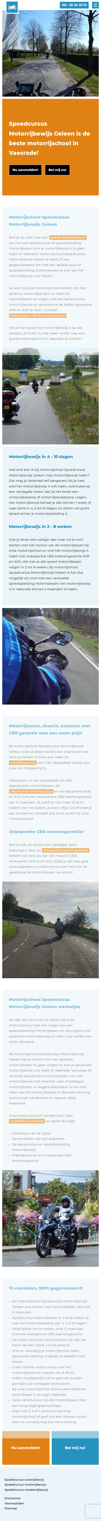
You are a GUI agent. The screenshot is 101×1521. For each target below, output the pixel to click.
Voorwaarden (14, 1503)
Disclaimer (12, 1498)
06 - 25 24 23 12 (74, 5)
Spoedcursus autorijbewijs (24, 1479)
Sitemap (10, 1508)
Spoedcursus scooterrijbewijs (26, 1489)
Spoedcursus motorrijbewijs (25, 1484)
